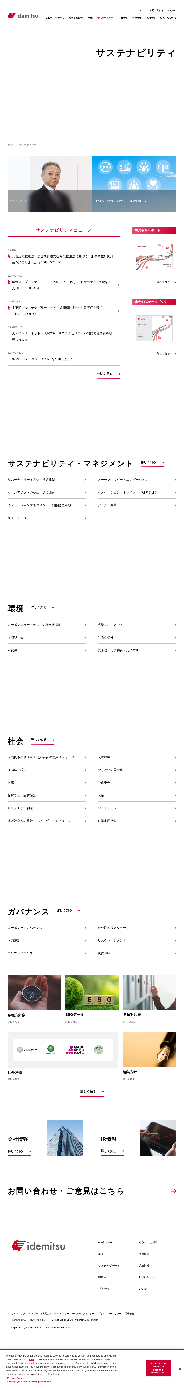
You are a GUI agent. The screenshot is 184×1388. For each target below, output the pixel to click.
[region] (92, 1368)
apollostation (105, 1293)
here (31, 1359)
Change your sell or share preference (29, 1381)
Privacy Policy (15, 1378)
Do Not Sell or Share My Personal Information (158, 1368)
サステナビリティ (109, 1316)
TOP (10, 144)
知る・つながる (148, 1293)
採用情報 (144, 1304)
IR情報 (102, 1327)
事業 (101, 1304)
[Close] (180, 1369)
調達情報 (144, 1316)
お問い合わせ (156, 10)
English (172, 10)
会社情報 (103, 1339)
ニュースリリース (54, 18)
